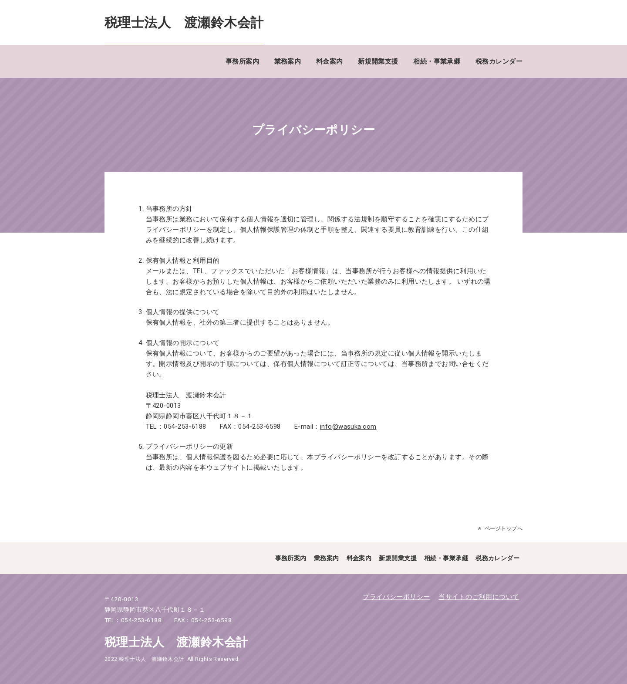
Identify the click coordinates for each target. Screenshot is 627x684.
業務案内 (287, 61)
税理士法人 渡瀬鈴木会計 (183, 22)
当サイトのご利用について (478, 597)
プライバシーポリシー (396, 597)
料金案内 (329, 61)
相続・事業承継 (436, 61)
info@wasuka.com (348, 426)
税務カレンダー (498, 61)
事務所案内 (242, 61)
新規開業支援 (378, 61)
